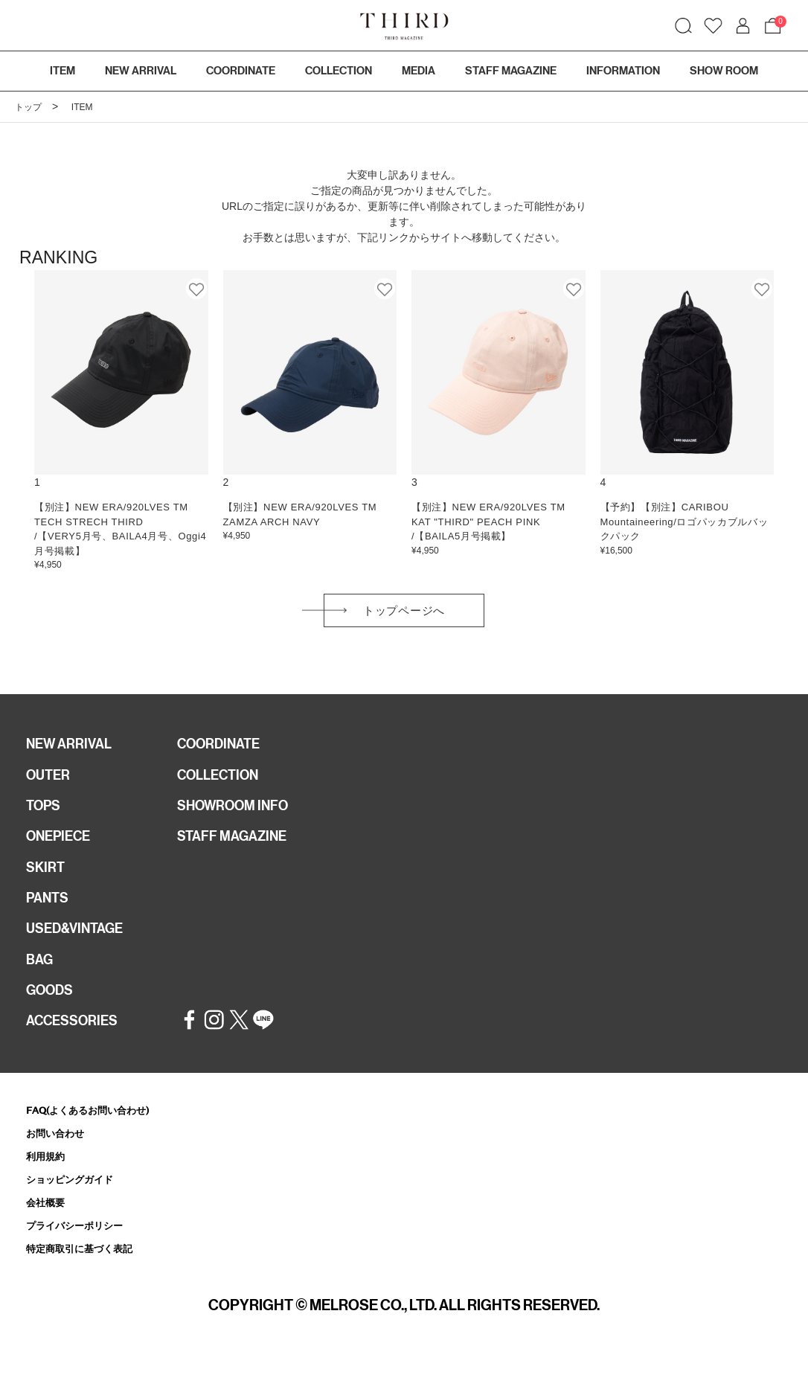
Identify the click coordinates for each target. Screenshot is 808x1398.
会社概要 (48, 1240)
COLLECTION (338, 70)
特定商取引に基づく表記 (87, 1288)
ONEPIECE (62, 853)
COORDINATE (223, 752)
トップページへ (404, 615)
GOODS (52, 1020)
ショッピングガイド (76, 1216)
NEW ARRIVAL (73, 752)
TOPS (45, 819)
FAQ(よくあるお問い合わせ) (97, 1143)
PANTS (50, 920)
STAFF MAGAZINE (237, 853)
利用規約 (48, 1191)
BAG (41, 986)
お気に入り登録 (197, 289)
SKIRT (47, 886)
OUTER (50, 786)
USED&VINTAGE (79, 953)
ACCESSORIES (76, 1053)
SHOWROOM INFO (239, 819)
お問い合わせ (59, 1167)
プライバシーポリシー (82, 1264)
